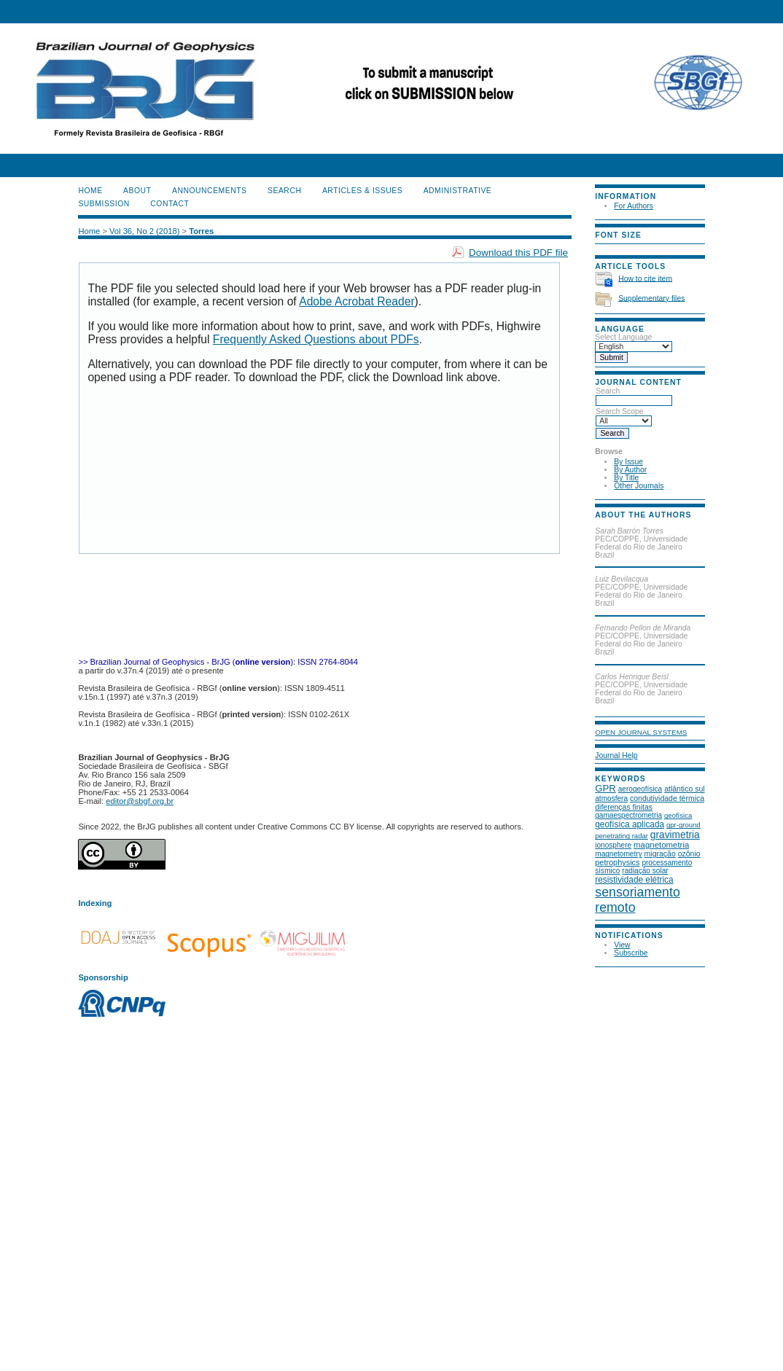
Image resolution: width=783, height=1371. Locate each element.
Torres (201, 231)
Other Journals (638, 486)
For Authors (633, 206)
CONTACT (169, 204)
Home (90, 191)
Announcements (209, 191)
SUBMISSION (103, 204)
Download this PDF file (518, 252)
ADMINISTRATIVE (458, 191)
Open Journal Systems (641, 732)
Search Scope (624, 416)
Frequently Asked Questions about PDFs (316, 339)
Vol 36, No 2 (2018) (144, 231)
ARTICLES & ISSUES (362, 191)
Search (634, 396)
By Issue (628, 462)
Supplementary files (651, 298)
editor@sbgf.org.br (140, 801)
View (622, 945)
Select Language (623, 337)
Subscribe (630, 953)
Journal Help (616, 755)
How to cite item (645, 278)
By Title (626, 478)
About (137, 191)
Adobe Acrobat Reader (356, 301)
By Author (630, 470)
